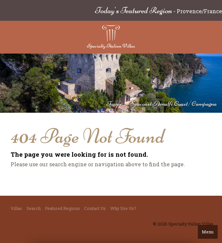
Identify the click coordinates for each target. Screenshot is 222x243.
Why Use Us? (123, 208)
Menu (207, 231)
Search (33, 208)
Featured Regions (62, 208)
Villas (16, 208)
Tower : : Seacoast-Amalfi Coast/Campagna (162, 104)
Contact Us (95, 208)
